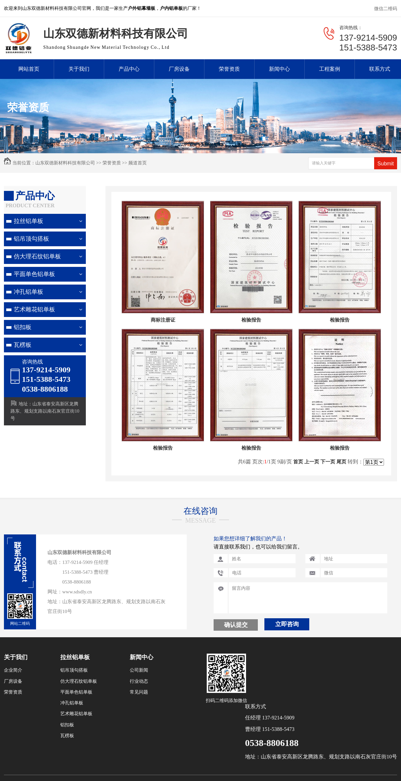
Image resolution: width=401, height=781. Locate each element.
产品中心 (129, 69)
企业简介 (13, 670)
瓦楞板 (22, 345)
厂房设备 (179, 69)
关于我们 (78, 69)
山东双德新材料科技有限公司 (65, 162)
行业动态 (139, 681)
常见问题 (139, 692)
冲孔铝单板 (28, 291)
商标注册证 (163, 320)
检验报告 (251, 320)
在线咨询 (200, 511)
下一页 (327, 461)
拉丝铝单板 (28, 221)
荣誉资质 (229, 69)
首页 (298, 461)
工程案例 (329, 69)
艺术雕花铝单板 (34, 309)
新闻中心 (279, 69)
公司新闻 (139, 670)
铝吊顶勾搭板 (31, 238)
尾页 (341, 461)
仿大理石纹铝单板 (37, 256)
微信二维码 (385, 8)
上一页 (311, 461)
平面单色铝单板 (34, 274)
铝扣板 (22, 327)
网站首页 (28, 69)
